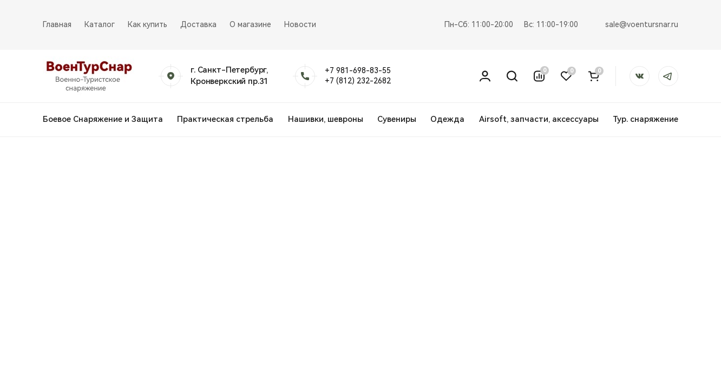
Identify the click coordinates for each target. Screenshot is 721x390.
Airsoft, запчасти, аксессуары (539, 119)
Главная (57, 24)
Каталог (99, 24)
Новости (300, 24)
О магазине (250, 24)
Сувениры (396, 119)
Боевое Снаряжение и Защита (103, 119)
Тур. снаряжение (645, 119)
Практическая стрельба (225, 119)
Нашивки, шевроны (325, 119)
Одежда (447, 119)
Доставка (198, 24)
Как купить (147, 24)
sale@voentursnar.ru (641, 24)
